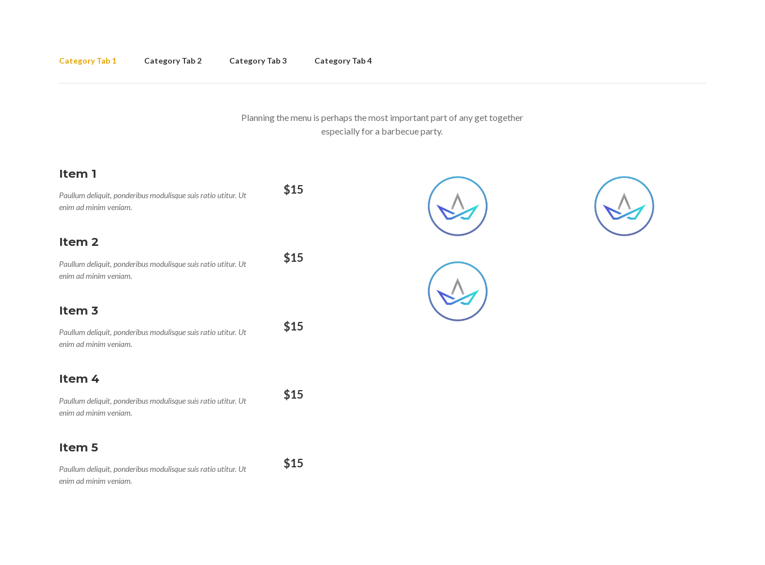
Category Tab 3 (258, 60)
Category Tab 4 (343, 60)
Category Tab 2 (172, 60)
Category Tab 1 (87, 60)
